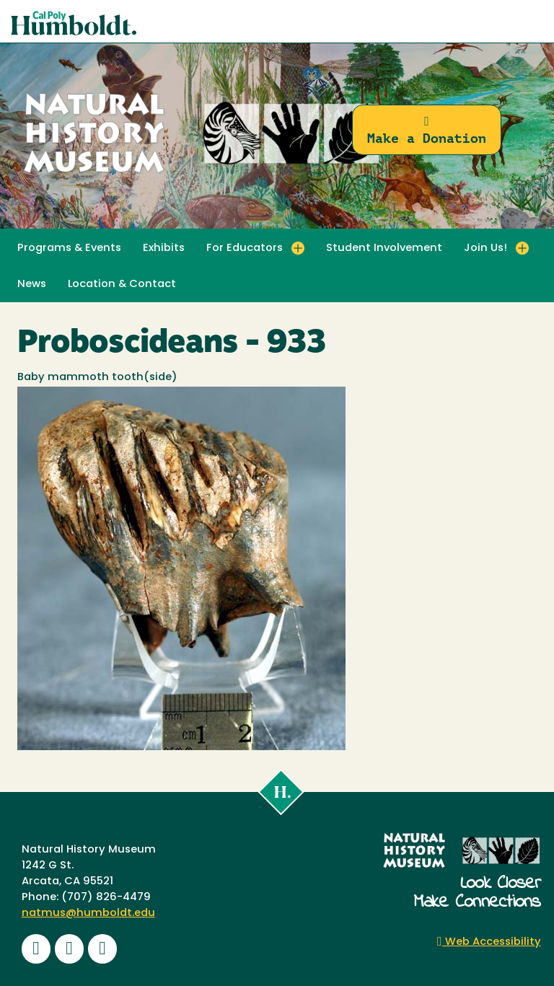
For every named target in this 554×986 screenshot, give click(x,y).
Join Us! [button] (485, 248)
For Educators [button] (244, 248)
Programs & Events (69, 248)
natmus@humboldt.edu (88, 913)
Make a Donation (426, 130)
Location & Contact (122, 284)
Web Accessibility (489, 942)
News (31, 284)
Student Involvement (384, 248)
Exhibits (164, 248)
